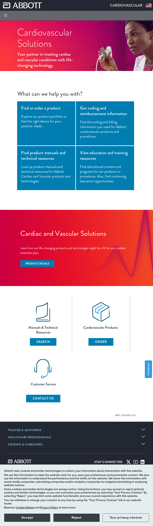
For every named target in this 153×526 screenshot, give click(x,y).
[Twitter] (128, 462)
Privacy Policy (49, 507)
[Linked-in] (142, 462)
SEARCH (43, 341)
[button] (146, 15)
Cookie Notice (25, 507)
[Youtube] (135, 462)
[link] (25, 430)
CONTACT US (43, 398)
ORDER (101, 341)
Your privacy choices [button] (126, 517)
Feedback (148, 369)
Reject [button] (76, 517)
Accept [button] (27, 517)
